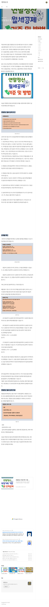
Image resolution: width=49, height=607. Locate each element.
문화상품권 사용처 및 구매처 (7, 555)
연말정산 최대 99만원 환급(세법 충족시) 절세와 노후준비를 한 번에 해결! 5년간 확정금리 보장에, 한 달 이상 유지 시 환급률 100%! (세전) (13, 534)
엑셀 (39, 53)
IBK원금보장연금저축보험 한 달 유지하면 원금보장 (13, 532)
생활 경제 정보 (5, 551)
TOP (47, 603)
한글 (39, 52)
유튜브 (39, 45)
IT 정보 (39, 41)
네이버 (39, 44)
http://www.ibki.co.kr (6, 530)
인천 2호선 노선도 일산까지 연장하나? (9, 559)
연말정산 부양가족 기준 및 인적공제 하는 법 (10, 556)
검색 (44, 2)
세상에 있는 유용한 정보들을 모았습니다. (10, 584)
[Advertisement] (17, 217)
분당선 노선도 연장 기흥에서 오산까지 (9, 558)
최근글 (39, 68)
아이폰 (39, 49)
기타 (39, 55)
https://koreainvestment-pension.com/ (10, 539)
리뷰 (38, 57)
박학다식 (4, 2)
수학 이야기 (40, 39)
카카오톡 (39, 42)
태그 (7, 6)
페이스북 (39, 50)
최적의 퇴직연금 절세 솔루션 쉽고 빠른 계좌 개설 (13, 541)
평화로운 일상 (40, 59)
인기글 (43, 68)
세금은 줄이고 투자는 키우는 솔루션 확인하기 (11, 542)
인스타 (39, 47)
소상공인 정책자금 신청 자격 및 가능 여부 (9, 553)
